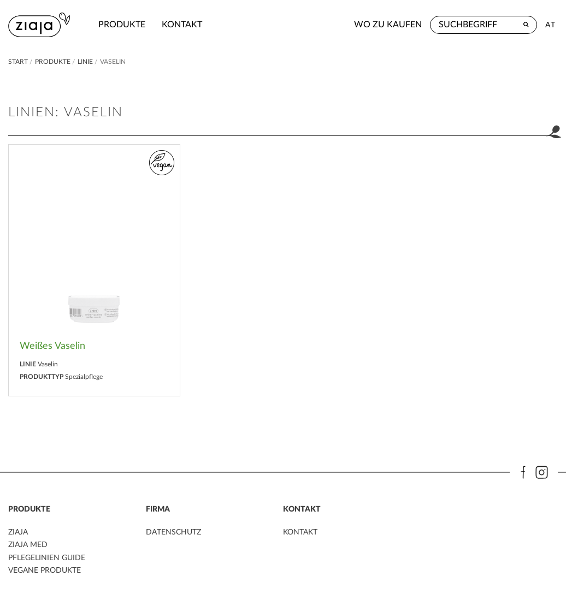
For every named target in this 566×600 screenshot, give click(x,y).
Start (19, 61)
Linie (85, 61)
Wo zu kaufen (388, 24)
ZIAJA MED (28, 545)
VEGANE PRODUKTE (44, 570)
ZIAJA (18, 532)
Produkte (121, 24)
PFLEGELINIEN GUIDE (46, 558)
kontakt (182, 24)
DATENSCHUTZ (173, 532)
